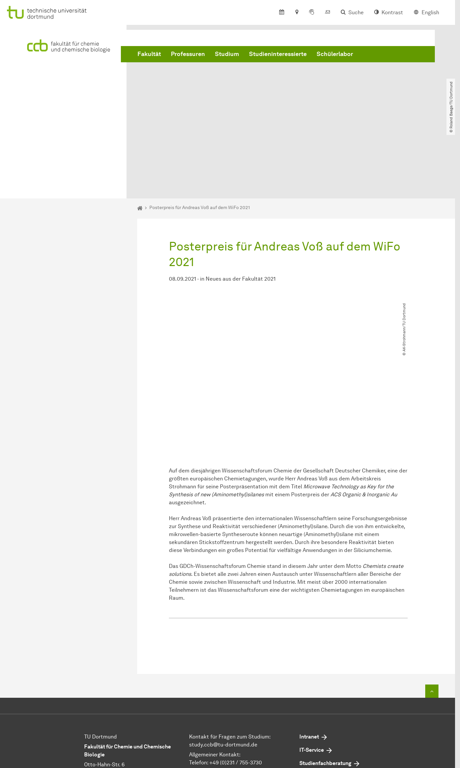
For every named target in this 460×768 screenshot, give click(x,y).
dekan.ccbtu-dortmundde (242, 706)
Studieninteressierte (278, 54)
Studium (227, 54)
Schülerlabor (335, 54)
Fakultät (149, 54)
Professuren (188, 54)
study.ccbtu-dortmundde (223, 672)
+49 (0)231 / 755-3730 (235, 690)
